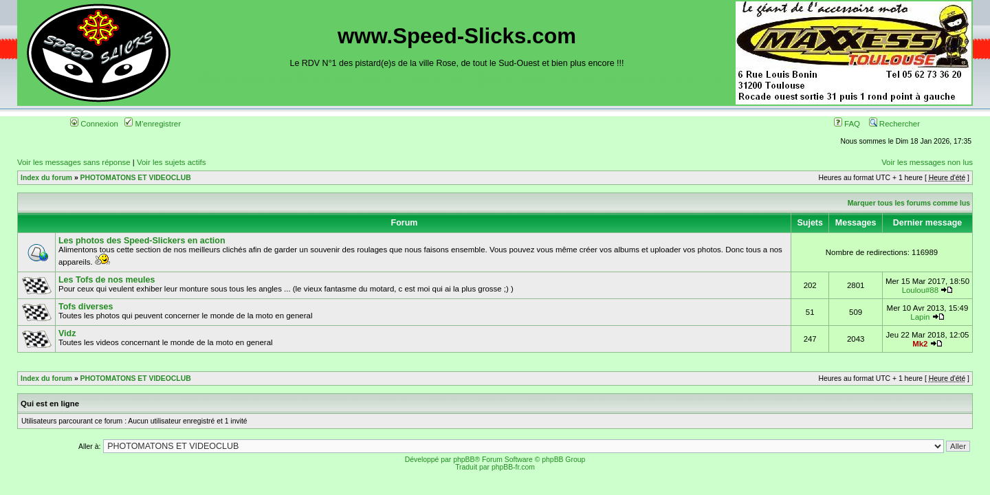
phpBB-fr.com (513, 467)
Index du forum (46, 178)
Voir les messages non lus (927, 162)
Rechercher (894, 124)
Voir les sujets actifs (171, 162)
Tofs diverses (85, 306)
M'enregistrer (152, 124)
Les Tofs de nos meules (106, 280)
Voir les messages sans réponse (74, 162)
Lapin (920, 317)
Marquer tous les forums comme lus (909, 203)
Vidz (67, 333)
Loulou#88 (920, 290)
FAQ (847, 124)
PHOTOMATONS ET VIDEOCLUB (135, 178)
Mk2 (919, 344)
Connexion (94, 124)
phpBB (463, 459)
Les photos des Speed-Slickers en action (142, 240)
